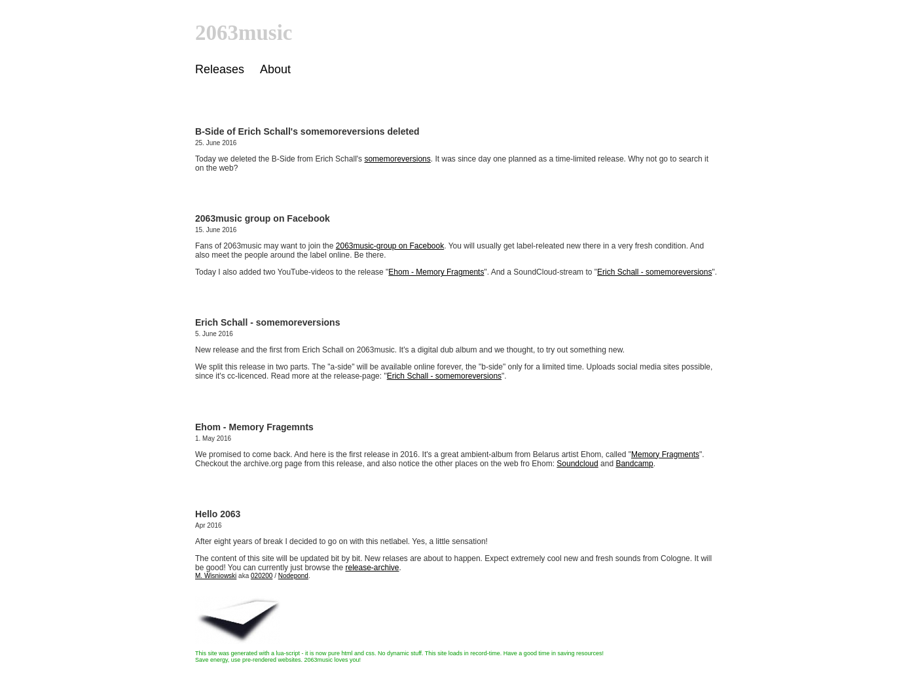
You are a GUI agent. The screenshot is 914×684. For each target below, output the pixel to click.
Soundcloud (577, 463)
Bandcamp (634, 463)
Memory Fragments (665, 454)
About (275, 69)
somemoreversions (397, 158)
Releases (219, 69)
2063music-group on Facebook (390, 245)
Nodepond (293, 575)
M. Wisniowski (215, 575)
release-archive (372, 567)
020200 (261, 575)
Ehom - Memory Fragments (436, 272)
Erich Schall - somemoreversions (654, 272)
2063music (244, 32)
